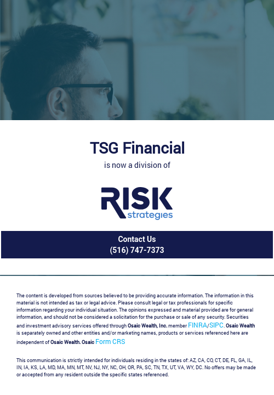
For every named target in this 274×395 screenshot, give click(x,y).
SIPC (216, 324)
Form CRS (110, 341)
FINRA (197, 324)
